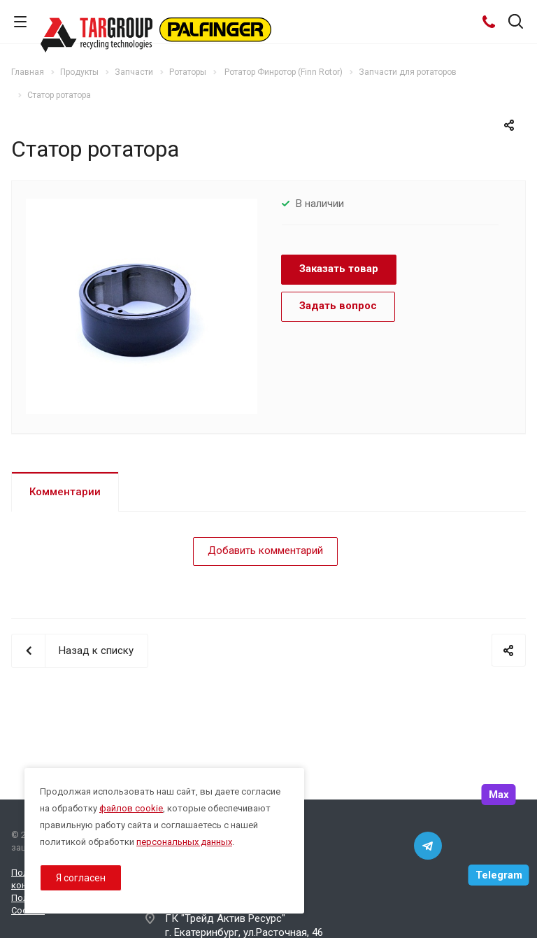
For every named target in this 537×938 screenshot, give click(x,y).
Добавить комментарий (265, 550)
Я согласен (81, 877)
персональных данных (184, 842)
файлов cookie (131, 808)
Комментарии (65, 491)
